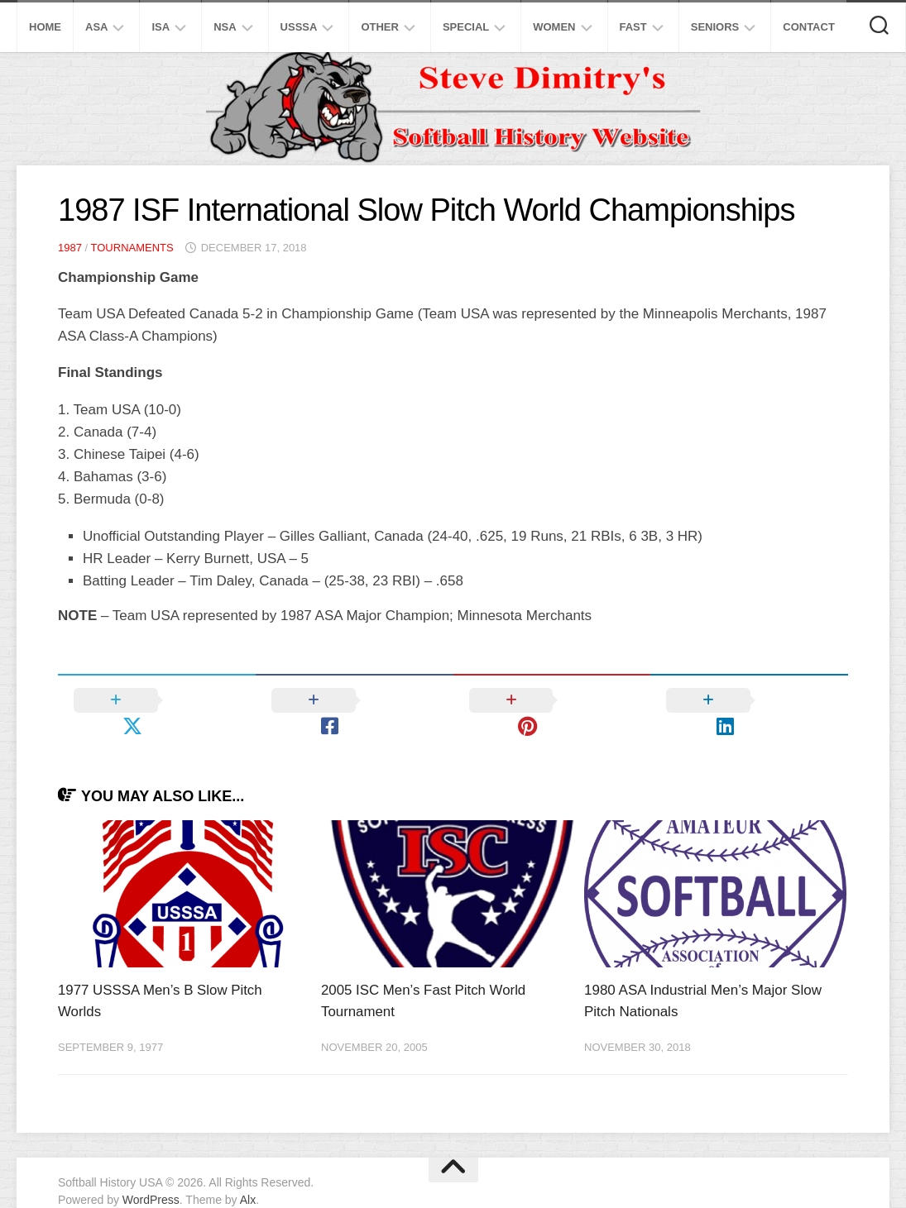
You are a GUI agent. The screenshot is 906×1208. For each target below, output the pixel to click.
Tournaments (132, 247)
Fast (633, 27)
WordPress (151, 1174)
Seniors (715, 27)
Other (380, 27)
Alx (248, 1174)
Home (45, 27)
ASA (96, 27)
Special (466, 27)
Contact (809, 27)
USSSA (299, 27)
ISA (160, 27)
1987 (70, 247)
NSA (224, 27)
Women (554, 27)
